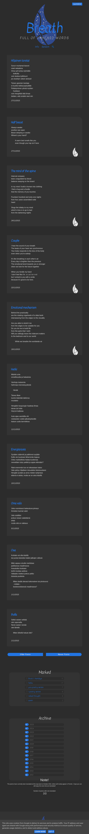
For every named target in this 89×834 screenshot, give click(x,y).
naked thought (34, 696)
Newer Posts (63, 654)
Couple (15, 241)
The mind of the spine (23, 171)
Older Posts (25, 654)
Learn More (40, 832)
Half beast (17, 122)
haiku (30, 683)
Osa (13, 550)
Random (45, 46)
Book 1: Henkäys (35, 678)
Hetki (14, 369)
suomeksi (77, 4)
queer (30, 700)
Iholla (14, 615)
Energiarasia (18, 449)
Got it (51, 832)
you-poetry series (35, 687)
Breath (44, 28)
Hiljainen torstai (20, 61)
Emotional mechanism (23, 308)
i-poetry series (34, 691)
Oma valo (16, 503)
